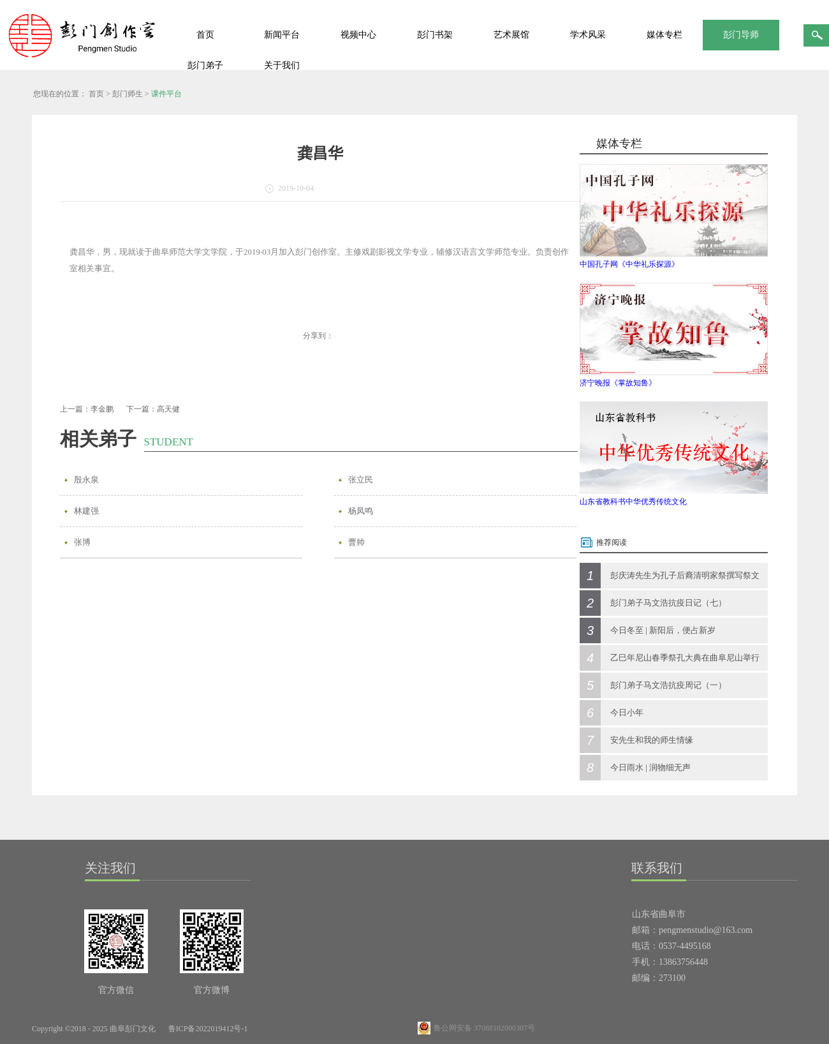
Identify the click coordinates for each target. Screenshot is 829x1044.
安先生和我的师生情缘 (651, 740)
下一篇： (153, 409)
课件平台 (166, 93)
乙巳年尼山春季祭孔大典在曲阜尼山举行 (684, 657)
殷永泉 (86, 479)
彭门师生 (127, 93)
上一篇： (87, 409)
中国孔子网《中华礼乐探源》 (629, 264)
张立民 (360, 479)
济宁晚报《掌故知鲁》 (618, 382)
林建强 (86, 511)
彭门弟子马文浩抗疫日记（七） (668, 603)
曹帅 (356, 542)
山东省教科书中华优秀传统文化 (633, 501)
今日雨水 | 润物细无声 (650, 767)
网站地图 (277, 1028)
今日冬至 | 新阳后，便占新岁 (662, 630)
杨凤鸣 (360, 511)
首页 (205, 35)
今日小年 (626, 712)
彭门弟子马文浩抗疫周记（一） (668, 685)
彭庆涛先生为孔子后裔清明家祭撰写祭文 (684, 575)
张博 (82, 542)
